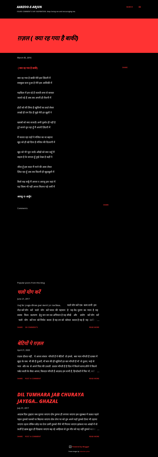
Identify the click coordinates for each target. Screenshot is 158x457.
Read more (94, 327)
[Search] (129, 6)
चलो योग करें (28, 291)
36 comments (31, 327)
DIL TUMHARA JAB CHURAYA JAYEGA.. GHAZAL (50, 397)
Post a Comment (33, 378)
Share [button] (125, 67)
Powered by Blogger (79, 447)
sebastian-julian (84, 451)
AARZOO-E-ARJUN (29, 7)
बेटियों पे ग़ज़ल (30, 343)
